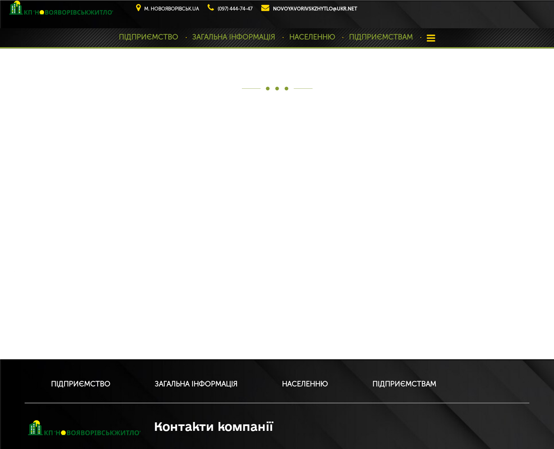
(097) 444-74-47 (235, 9)
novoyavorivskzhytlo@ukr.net (315, 9)
